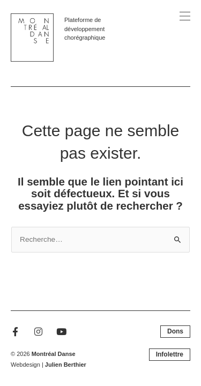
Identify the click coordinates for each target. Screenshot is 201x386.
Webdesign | (48, 364)
